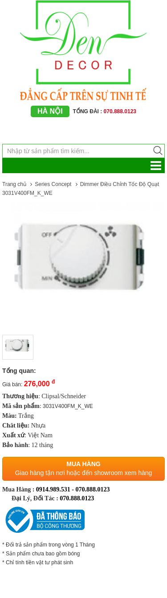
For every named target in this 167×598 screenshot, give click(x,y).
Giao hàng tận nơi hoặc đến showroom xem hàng (83, 472)
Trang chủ (14, 184)
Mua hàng (83, 463)
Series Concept (53, 184)
